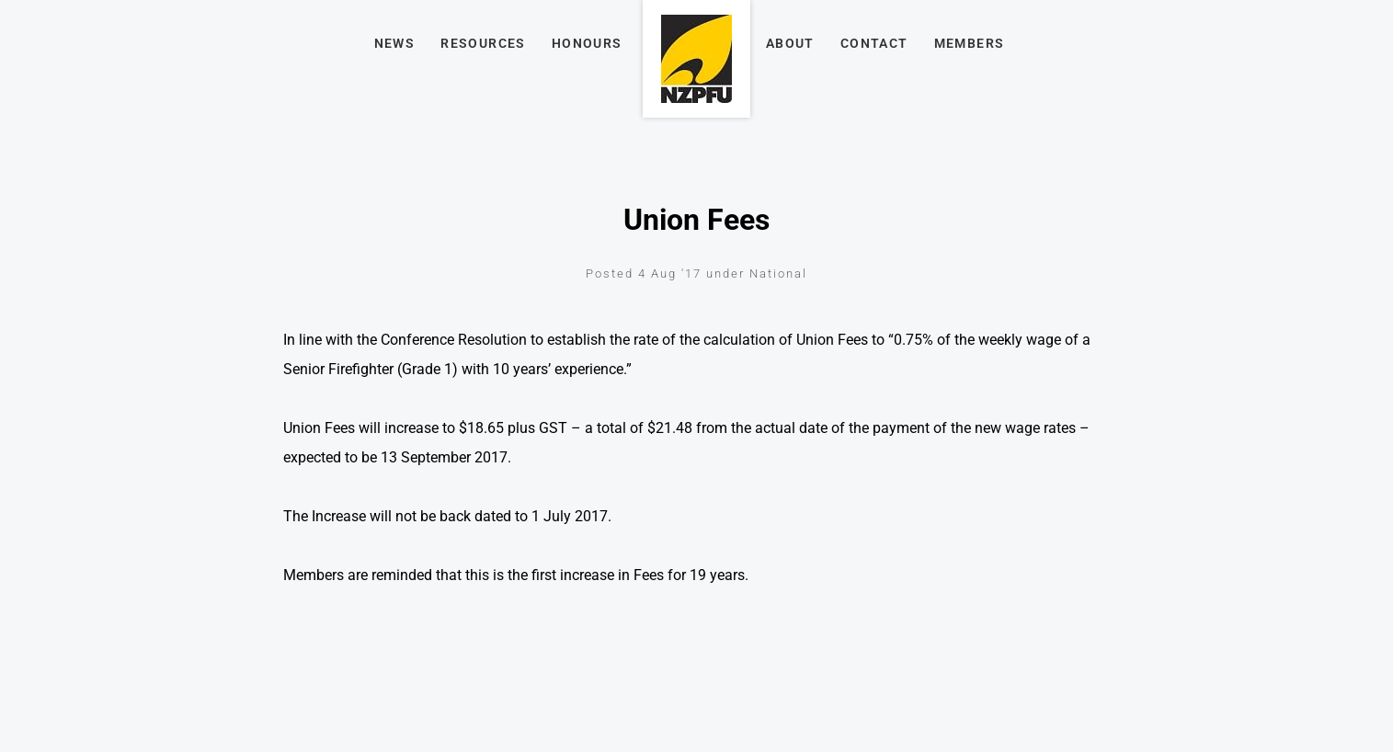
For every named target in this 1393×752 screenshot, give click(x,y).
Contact (874, 43)
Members (969, 43)
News (395, 43)
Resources (483, 43)
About (790, 43)
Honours (587, 43)
